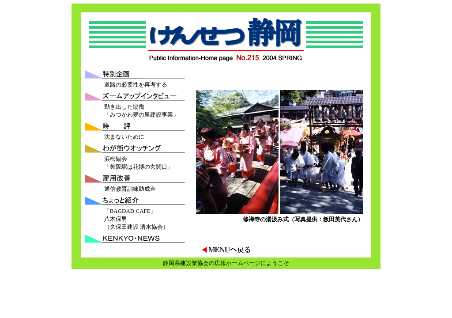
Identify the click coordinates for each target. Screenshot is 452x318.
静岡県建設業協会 (186, 263)
